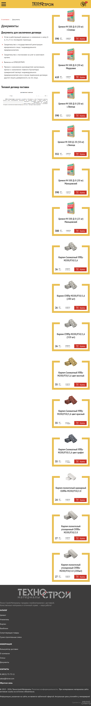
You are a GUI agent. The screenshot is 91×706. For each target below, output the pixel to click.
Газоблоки (4, 626)
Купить (80, 36)
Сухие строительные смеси (11, 635)
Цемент (3, 613)
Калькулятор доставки (9, 647)
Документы (4, 660)
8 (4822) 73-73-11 (7, 672)
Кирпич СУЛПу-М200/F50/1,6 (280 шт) (68, 293)
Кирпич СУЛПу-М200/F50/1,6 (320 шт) (68, 331)
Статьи (2, 655)
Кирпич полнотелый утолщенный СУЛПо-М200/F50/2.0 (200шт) (68, 564)
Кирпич (3, 621)
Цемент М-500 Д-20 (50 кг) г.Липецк (68, 139)
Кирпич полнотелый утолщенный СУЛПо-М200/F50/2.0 (68, 525)
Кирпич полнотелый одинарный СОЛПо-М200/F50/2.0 (68, 487)
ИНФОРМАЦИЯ (6, 642)
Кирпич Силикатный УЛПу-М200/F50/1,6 (68, 256)
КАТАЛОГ (3, 608)
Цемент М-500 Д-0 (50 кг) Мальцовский (68, 179)
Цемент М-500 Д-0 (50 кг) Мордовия (68, 62)
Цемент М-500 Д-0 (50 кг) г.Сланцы (68, 24)
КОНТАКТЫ (4, 667)
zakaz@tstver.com (7, 676)
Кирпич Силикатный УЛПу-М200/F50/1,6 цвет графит (68, 448)
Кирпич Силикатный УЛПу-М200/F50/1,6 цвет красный (68, 410)
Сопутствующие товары (9, 630)
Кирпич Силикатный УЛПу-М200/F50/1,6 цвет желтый (68, 371)
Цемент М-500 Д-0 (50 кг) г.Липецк (68, 101)
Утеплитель (4, 617)
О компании (5, 10)
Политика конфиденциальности (45, 687)
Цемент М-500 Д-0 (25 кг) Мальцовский (68, 218)
